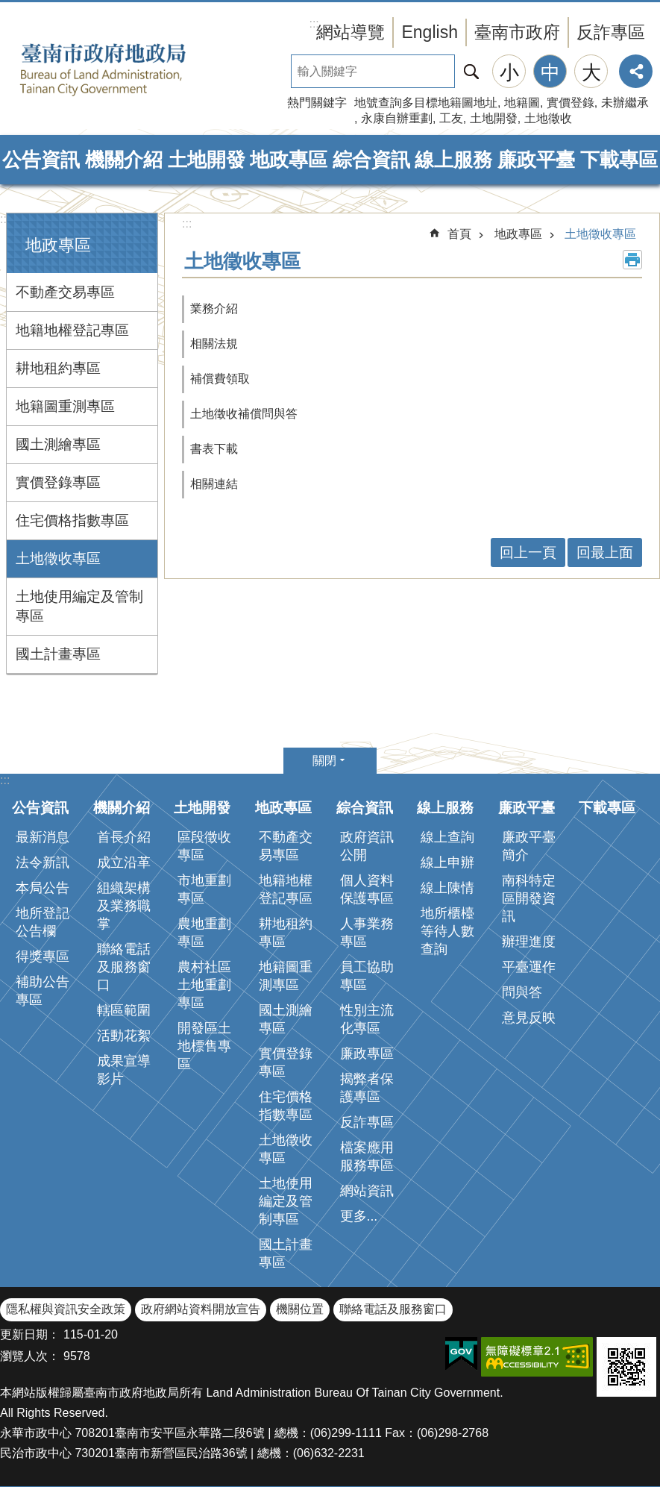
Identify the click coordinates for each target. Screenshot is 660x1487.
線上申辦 (447, 862)
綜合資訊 (371, 159)
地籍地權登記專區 (72, 330)
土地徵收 (548, 118)
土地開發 (494, 118)
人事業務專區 (367, 932)
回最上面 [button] (604, 552)
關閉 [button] (324, 760)
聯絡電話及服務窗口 (124, 967)
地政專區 (288, 159)
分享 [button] (636, 71)
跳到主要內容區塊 (7, 7)
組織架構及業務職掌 (124, 905)
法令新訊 (42, 862)
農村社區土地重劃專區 (204, 984)
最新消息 (42, 837)
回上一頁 (528, 552)
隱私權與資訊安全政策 (65, 1309)
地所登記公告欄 (42, 922)
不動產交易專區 (65, 292)
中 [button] (550, 72)
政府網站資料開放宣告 (200, 1309)
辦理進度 (529, 941)
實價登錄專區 (58, 482)
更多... (359, 1216)
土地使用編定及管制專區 (79, 606)
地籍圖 (522, 102)
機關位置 (300, 1309)
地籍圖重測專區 (65, 406)
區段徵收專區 (204, 846)
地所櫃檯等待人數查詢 (447, 931)
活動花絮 (124, 1035)
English (429, 32)
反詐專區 (610, 32)
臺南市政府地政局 (127, 69)
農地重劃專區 (204, 932)
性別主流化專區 (367, 1019)
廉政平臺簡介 (529, 846)
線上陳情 (447, 887)
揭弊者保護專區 (367, 1087)
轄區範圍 (124, 1010)
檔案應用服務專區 (367, 1156)
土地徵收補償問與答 (244, 413)
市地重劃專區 (204, 889)
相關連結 (214, 484)
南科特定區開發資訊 (529, 898)
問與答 (522, 992)
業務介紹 (214, 308)
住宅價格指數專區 (72, 520)
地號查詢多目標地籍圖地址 (425, 102)
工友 (451, 118)
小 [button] (509, 72)
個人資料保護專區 (367, 889)
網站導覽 (350, 32)
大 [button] (591, 72)
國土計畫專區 (58, 654)
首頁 (459, 234)
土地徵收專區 (58, 558)
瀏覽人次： (30, 1356)
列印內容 (632, 259)
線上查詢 (447, 837)
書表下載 (214, 448)
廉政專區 (367, 1053)
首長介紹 (124, 837)
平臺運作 (529, 966)
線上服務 (453, 159)
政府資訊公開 (367, 846)
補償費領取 (220, 378)
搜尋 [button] (471, 71)
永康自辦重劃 (397, 118)
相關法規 (214, 343)
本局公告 (42, 887)
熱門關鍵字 (317, 102)
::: (5, 219)
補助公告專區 (42, 990)
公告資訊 (41, 159)
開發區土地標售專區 (204, 1046)
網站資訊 (367, 1190)
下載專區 (619, 159)
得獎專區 (42, 956)
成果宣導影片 (124, 1070)
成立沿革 (124, 862)
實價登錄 (570, 102)
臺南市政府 (517, 32)
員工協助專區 (367, 975)
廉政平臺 (536, 159)
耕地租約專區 (58, 368)
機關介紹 (124, 159)
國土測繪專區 (58, 444)
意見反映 (529, 1017)
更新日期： (30, 1334)
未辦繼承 (625, 102)
